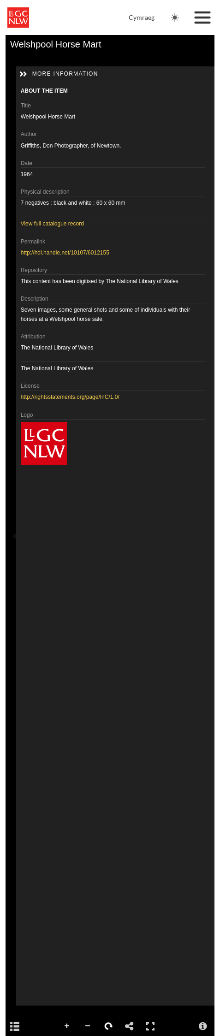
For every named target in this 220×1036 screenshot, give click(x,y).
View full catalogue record (52, 223)
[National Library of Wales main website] (18, 17)
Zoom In (67, 1026)
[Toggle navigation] (202, 17)
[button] (23, 74)
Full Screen (150, 1026)
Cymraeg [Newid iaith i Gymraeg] (142, 17)
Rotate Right (109, 1026)
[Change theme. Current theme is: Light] (175, 17)
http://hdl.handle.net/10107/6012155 (65, 252)
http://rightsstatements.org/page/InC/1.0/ (70, 397)
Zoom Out (88, 1026)
